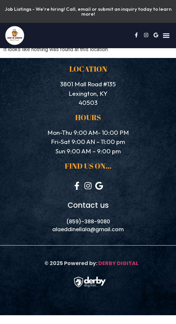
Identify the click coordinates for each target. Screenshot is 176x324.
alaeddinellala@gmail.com (88, 229)
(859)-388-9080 (88, 221)
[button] (166, 35)
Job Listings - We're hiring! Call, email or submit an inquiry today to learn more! (88, 11)
